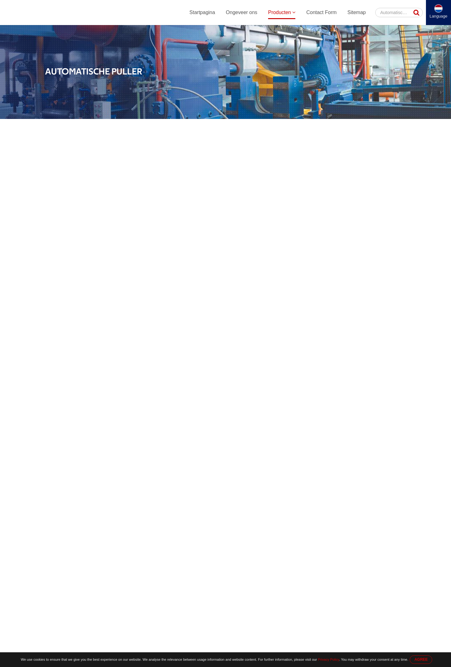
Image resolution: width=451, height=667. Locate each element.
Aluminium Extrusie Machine (138, 125)
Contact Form (321, 12)
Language (439, 16)
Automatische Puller (190, 125)
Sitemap (356, 12)
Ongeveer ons (241, 12)
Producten (281, 12)
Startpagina (202, 12)
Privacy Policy (328, 659)
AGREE (421, 659)
